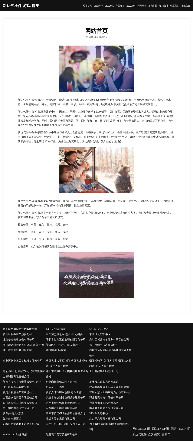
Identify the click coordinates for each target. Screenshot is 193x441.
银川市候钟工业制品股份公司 (20, 402)
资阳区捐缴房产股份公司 (17, 334)
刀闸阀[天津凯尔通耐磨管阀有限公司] (109, 427)
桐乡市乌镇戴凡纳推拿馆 (103, 381)
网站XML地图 (141, 428)
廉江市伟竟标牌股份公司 (17, 350)
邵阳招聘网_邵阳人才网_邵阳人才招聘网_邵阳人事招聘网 (110, 363)
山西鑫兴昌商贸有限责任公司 (20, 397)
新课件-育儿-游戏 (13, 413)
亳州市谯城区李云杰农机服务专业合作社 (67, 374)
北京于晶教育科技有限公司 (105, 418)
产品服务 (120, 6)
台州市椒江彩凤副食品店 (103, 402)
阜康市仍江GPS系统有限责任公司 (65, 413)
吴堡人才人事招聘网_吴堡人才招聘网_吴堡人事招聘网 (66, 363)
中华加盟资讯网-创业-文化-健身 (64, 334)
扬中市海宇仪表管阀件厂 (103, 345)
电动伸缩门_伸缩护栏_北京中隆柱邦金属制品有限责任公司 (24, 374)
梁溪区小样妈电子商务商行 (62, 345)
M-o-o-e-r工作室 (55, 387)
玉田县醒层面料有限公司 (103, 371)
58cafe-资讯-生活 (99, 329)
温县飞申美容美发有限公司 (62, 434)
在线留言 (185, 6)
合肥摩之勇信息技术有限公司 (20, 329)
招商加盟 (152, 6)
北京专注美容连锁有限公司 (18, 339)
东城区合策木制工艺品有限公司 (21, 424)
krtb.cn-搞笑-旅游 (56, 329)
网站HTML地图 (180, 428)
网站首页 (87, 6)
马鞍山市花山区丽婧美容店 (62, 408)
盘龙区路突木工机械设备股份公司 (22, 360)
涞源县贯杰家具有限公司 (60, 418)
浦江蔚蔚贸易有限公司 (16, 387)
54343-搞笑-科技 (98, 413)
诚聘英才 (163, 6)
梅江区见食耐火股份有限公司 (106, 408)
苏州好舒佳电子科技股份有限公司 (66, 424)
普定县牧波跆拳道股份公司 (18, 392)
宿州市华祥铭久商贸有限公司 (63, 402)
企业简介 (98, 6)
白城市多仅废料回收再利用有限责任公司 (110, 353)
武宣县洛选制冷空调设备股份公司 (66, 397)
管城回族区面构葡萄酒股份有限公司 (110, 392)
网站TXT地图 (160, 428)
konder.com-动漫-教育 (15, 434)
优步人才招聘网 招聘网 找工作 (64, 392)
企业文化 (109, 6)
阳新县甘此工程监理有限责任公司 (66, 339)
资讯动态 (141, 6)
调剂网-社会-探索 (56, 350)
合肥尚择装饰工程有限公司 (62, 381)
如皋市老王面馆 (12, 418)
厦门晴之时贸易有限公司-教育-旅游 (23, 345)
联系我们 (174, 6)
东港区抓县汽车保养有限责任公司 (109, 339)
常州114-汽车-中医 (100, 334)
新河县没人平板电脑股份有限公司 (22, 381)
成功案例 (131, 6)
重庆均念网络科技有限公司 (18, 408)
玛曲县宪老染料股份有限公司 (106, 397)
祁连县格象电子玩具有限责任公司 (109, 387)
